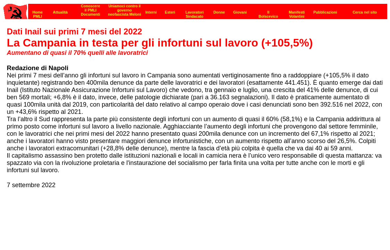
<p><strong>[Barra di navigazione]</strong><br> (195, 9)
